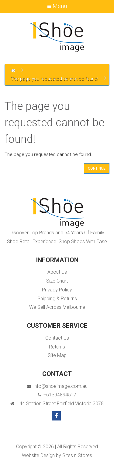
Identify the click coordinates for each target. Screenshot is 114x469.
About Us (57, 272)
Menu (57, 5)
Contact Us (57, 338)
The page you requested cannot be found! (54, 78)
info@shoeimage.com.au (57, 386)
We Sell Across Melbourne (57, 307)
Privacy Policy (57, 290)
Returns (57, 347)
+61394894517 (57, 395)
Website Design (38, 455)
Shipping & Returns (57, 298)
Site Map (57, 355)
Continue (96, 168)
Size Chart (57, 281)
